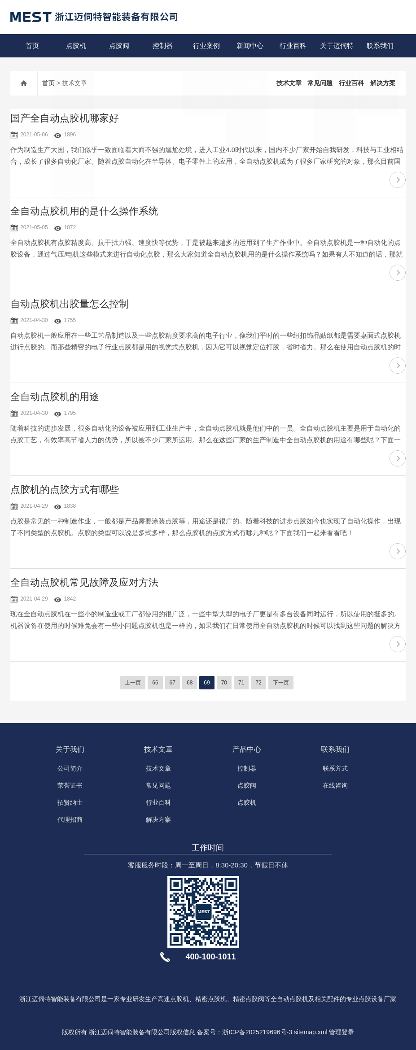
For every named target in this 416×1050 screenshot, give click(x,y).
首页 (32, 45)
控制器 (163, 45)
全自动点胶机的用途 (54, 396)
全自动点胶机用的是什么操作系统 (84, 211)
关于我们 (70, 749)
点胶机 (76, 45)
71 (241, 683)
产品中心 (246, 749)
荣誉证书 (70, 785)
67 (172, 683)
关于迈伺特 (336, 45)
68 (190, 683)
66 (155, 683)
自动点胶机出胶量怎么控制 (69, 303)
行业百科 (293, 45)
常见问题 (320, 83)
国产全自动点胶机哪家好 (64, 118)
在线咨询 (335, 785)
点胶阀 (119, 45)
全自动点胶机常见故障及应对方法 (84, 582)
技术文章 (289, 83)
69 (207, 683)
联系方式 (335, 768)
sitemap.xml (311, 1032)
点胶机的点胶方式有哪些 (64, 489)
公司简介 (70, 768)
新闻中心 (249, 45)
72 (258, 683)
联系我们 (379, 45)
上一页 (133, 683)
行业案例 (206, 45)
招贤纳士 (70, 802)
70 (224, 683)
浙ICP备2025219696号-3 (257, 1032)
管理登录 (341, 1032)
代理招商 (70, 819)
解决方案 (382, 83)
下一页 (281, 683)
